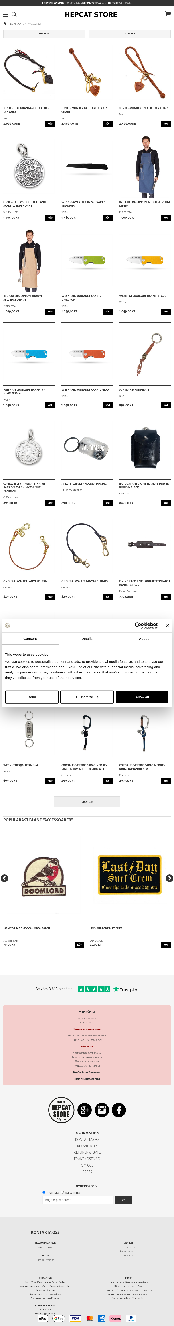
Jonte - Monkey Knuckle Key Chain (144, 108)
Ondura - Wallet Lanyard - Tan (25, 581)
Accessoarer (34, 23)
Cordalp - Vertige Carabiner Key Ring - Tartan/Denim (142, 767)
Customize (87, 697)
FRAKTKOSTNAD (87, 1159)
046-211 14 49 (45, 1247)
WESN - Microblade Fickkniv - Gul (142, 296)
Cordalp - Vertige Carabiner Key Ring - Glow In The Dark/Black (84, 767)
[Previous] (4, 878)
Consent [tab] (30, 638)
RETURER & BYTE (87, 1152)
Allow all (142, 697)
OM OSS (87, 1165)
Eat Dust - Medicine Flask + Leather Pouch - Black (144, 485)
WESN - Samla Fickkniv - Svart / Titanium (83, 204)
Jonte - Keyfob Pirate (134, 389)
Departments (17, 23)
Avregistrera (72, 1192)
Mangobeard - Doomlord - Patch (26, 928)
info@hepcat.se (45, 1260)
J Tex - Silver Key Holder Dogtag (84, 483)
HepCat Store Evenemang (87, 1072)
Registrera (53, 1192)
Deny (32, 697)
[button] (5, 14)
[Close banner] (167, 625)
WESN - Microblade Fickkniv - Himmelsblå (24, 391)
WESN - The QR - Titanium (20, 765)
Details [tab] (87, 638)
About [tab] (144, 638)
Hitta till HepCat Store (87, 1079)
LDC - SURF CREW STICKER (106, 928)
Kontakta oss (45, 1232)
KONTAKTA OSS (87, 1139)
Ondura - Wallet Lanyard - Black (84, 581)
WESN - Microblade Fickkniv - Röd (85, 389)
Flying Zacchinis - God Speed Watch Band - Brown (144, 583)
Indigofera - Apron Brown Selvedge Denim (22, 297)
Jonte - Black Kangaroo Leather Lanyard (26, 110)
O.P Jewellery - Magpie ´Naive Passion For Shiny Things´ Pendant (24, 487)
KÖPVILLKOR (87, 1146)
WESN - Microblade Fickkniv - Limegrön (82, 297)
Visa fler (87, 802)
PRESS (87, 1171)
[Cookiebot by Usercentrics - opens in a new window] (138, 625)
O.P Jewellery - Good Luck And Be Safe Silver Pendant (26, 204)
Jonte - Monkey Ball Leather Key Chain (84, 110)
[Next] (169, 878)
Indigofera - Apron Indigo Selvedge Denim (144, 204)
